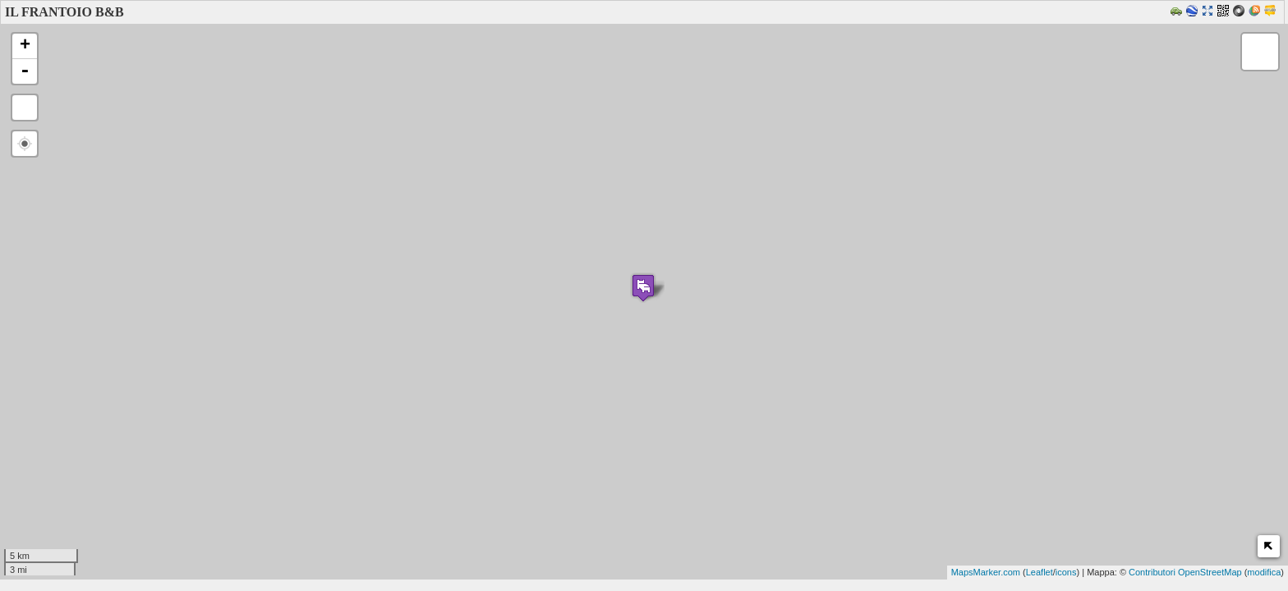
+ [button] (25, 46)
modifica (1264, 572)
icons (1066, 572)
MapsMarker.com (985, 572)
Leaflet (1039, 572)
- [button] (24, 71)
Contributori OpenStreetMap (1185, 572)
